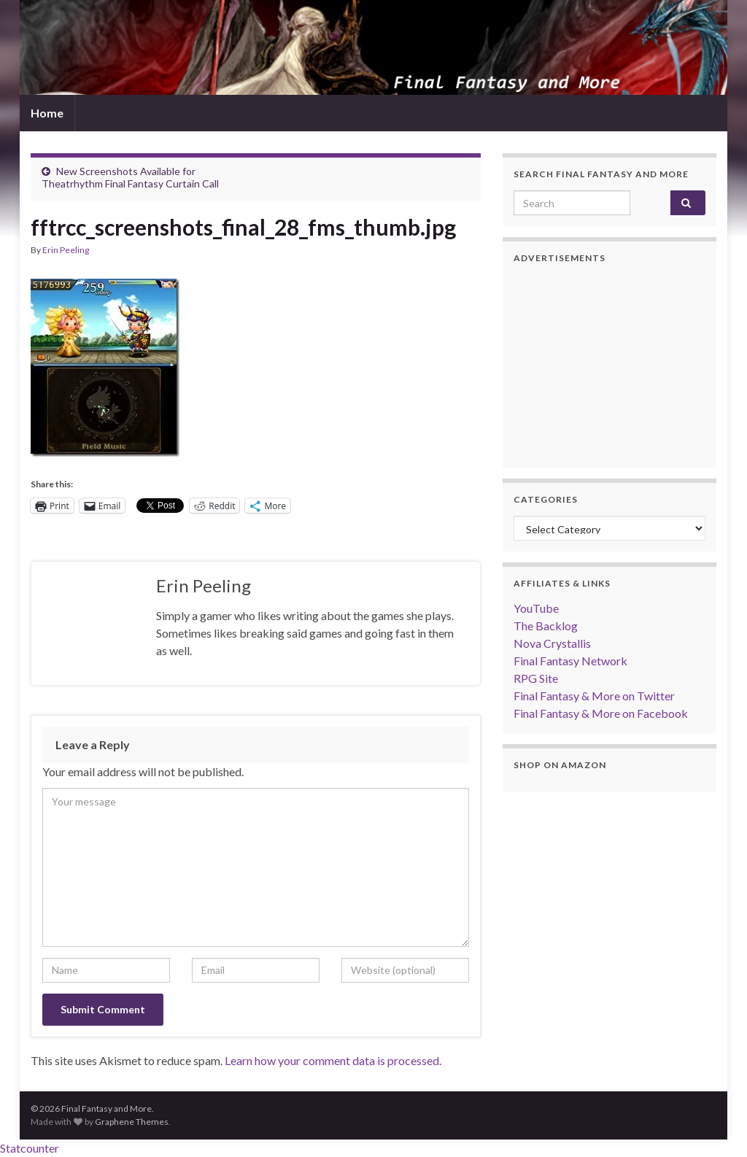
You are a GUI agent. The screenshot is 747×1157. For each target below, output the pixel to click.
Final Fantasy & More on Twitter (594, 696)
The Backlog (546, 625)
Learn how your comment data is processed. (333, 1060)
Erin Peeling (65, 249)
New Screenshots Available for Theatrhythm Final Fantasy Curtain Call (130, 177)
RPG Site (536, 678)
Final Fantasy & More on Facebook (601, 713)
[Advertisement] (609, 365)
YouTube (536, 608)
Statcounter (29, 1148)
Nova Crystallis (552, 643)
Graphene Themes (132, 1121)
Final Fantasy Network (570, 661)
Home (47, 113)
